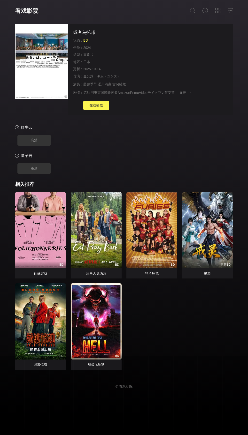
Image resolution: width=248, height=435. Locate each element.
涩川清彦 (104, 84)
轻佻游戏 (40, 273)
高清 (34, 140)
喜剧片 (88, 55)
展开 (185, 93)
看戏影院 (26, 11)
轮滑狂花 (152, 273)
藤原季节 (90, 84)
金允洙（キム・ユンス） (102, 76)
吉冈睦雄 (119, 84)
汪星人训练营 (96, 273)
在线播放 (96, 105)
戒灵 (207, 273)
